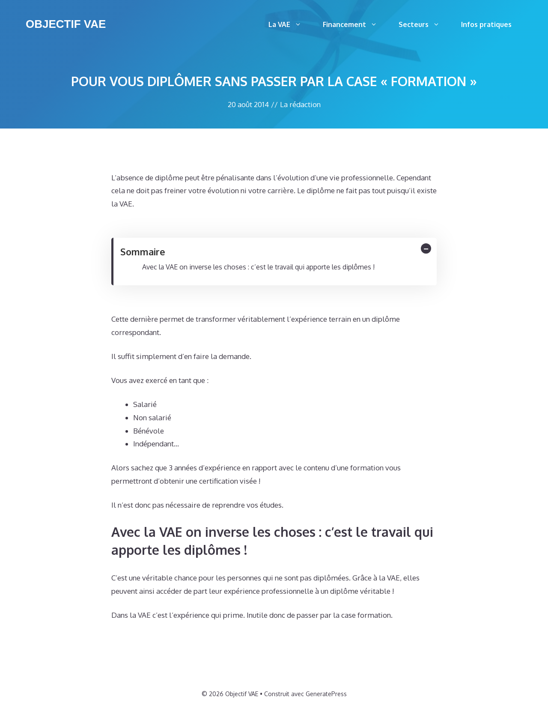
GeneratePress (326, 693)
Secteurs (424, 24)
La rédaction (300, 104)
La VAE (290, 24)
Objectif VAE (66, 24)
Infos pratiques (486, 24)
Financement (355, 24)
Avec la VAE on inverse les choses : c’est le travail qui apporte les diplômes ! (258, 267)
